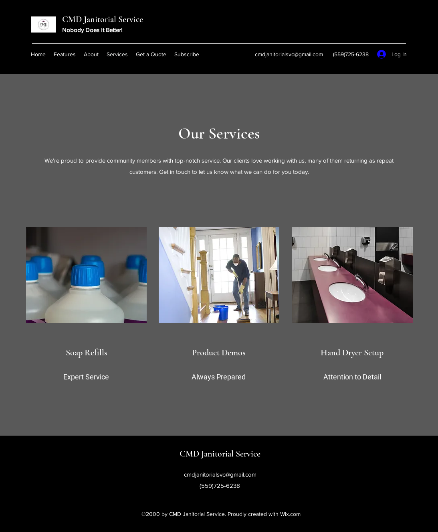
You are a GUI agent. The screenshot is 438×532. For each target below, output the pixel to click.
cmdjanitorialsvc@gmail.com (289, 54)
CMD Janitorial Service (102, 19)
